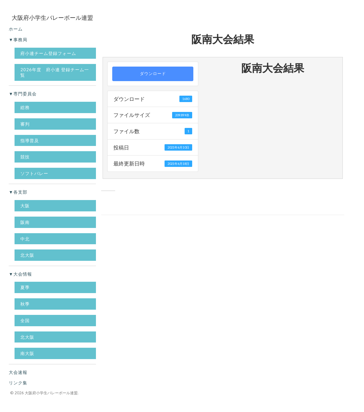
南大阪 (27, 353)
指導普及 (29, 140)
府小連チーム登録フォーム (48, 53)
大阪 (25, 205)
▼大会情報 (20, 274)
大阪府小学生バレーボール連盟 (51, 392)
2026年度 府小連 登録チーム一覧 (54, 72)
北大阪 (27, 255)
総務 (25, 107)
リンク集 (18, 382)
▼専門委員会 (23, 93)
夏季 (25, 287)
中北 (25, 238)
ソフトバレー (34, 173)
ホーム (16, 28)
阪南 (25, 222)
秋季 (25, 303)
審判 (25, 123)
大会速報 (18, 372)
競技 (25, 156)
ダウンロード (153, 73)
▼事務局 (18, 39)
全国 (25, 320)
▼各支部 (18, 192)
